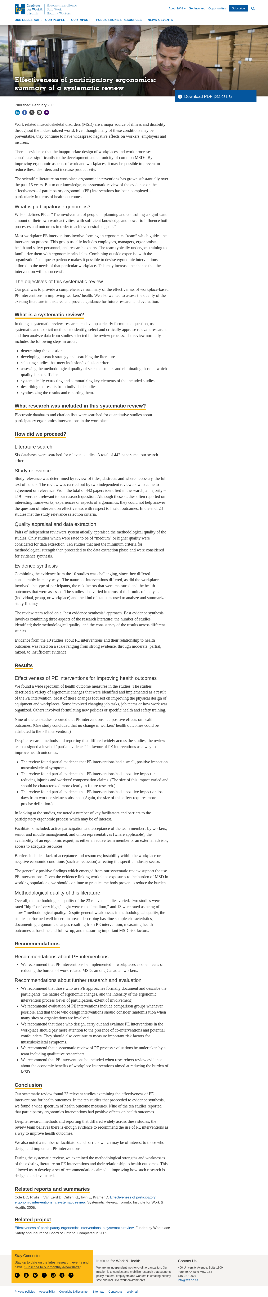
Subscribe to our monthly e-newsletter (52, 1267)
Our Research (28, 20)
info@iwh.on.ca (188, 1280)
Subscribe (238, 8)
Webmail (132, 1291)
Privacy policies (25, 1291)
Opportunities (217, 8)
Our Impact (82, 20)
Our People (56, 20)
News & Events (162, 20)
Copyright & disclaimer (74, 1291)
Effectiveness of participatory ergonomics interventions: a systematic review (74, 1228)
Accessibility (47, 1291)
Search (252, 8)
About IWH (177, 8)
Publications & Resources (120, 20)
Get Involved (197, 8)
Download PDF (198, 96)
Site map (98, 1291)
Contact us (115, 1291)
